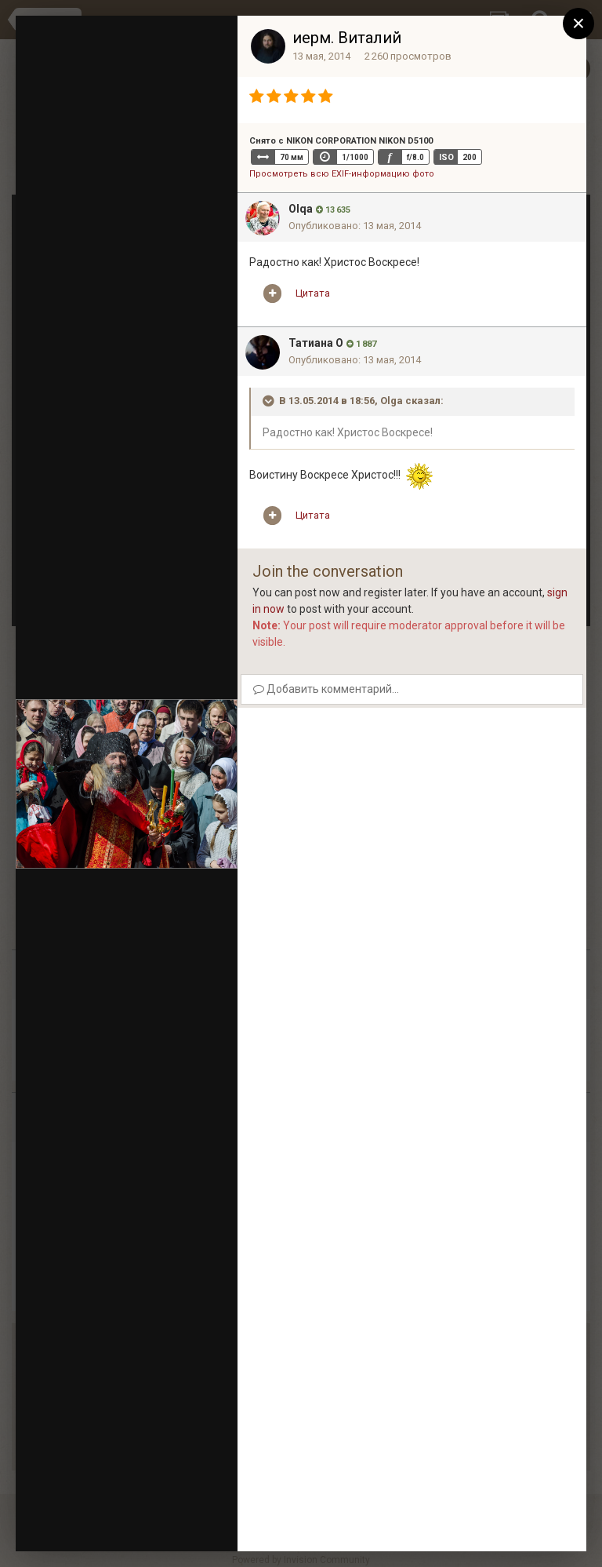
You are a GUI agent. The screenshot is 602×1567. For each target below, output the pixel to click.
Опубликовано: (354, 225)
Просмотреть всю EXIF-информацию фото (341, 174)
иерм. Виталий (346, 37)
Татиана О (315, 343)
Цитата (313, 293)
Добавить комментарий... (326, 689)
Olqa (300, 208)
